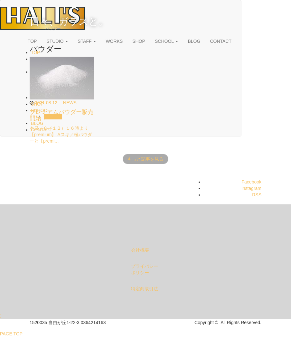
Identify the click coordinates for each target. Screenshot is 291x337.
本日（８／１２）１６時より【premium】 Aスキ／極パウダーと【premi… (61, 135)
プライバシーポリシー (144, 269)
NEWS (70, 102)
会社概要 (140, 250)
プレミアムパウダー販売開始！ (61, 115)
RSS (256, 194)
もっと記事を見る (145, 159)
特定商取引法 (144, 288)
